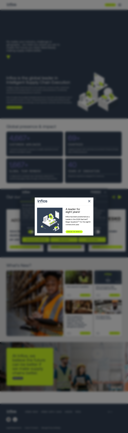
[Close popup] (89, 201)
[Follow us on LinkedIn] (8, 419)
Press (78, 412)
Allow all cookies (92, 239)
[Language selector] (110, 412)
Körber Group (31, 412)
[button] (113, 197)
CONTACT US (17, 378)
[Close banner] (105, 192)
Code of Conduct (31, 428)
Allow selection (64, 239)
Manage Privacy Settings (50, 428)
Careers (68, 412)
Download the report (73, 231)
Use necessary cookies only (36, 239)
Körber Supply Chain (51, 412)
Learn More (14, 247)
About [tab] (93, 199)
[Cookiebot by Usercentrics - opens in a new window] (92, 192)
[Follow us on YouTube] (15, 419)
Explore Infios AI (13, 107)
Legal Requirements (14, 428)
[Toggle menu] (120, 5)
